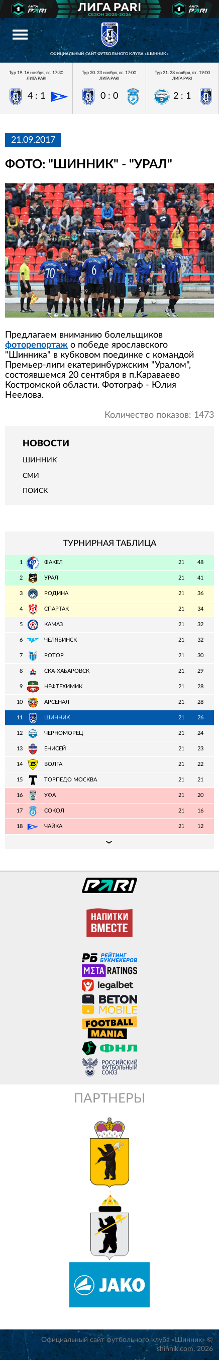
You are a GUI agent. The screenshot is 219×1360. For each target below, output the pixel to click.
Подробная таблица (109, 841)
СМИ (31, 475)
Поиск (35, 490)
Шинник (40, 460)
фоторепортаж (36, 345)
